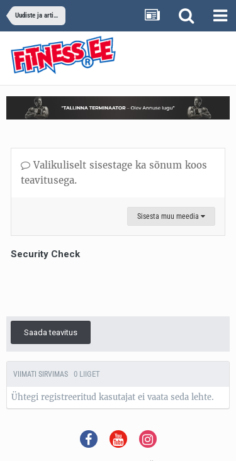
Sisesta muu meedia (171, 216)
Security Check (45, 254)
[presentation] (106, 287)
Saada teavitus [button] (50, 332)
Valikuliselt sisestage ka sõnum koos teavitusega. (114, 172)
